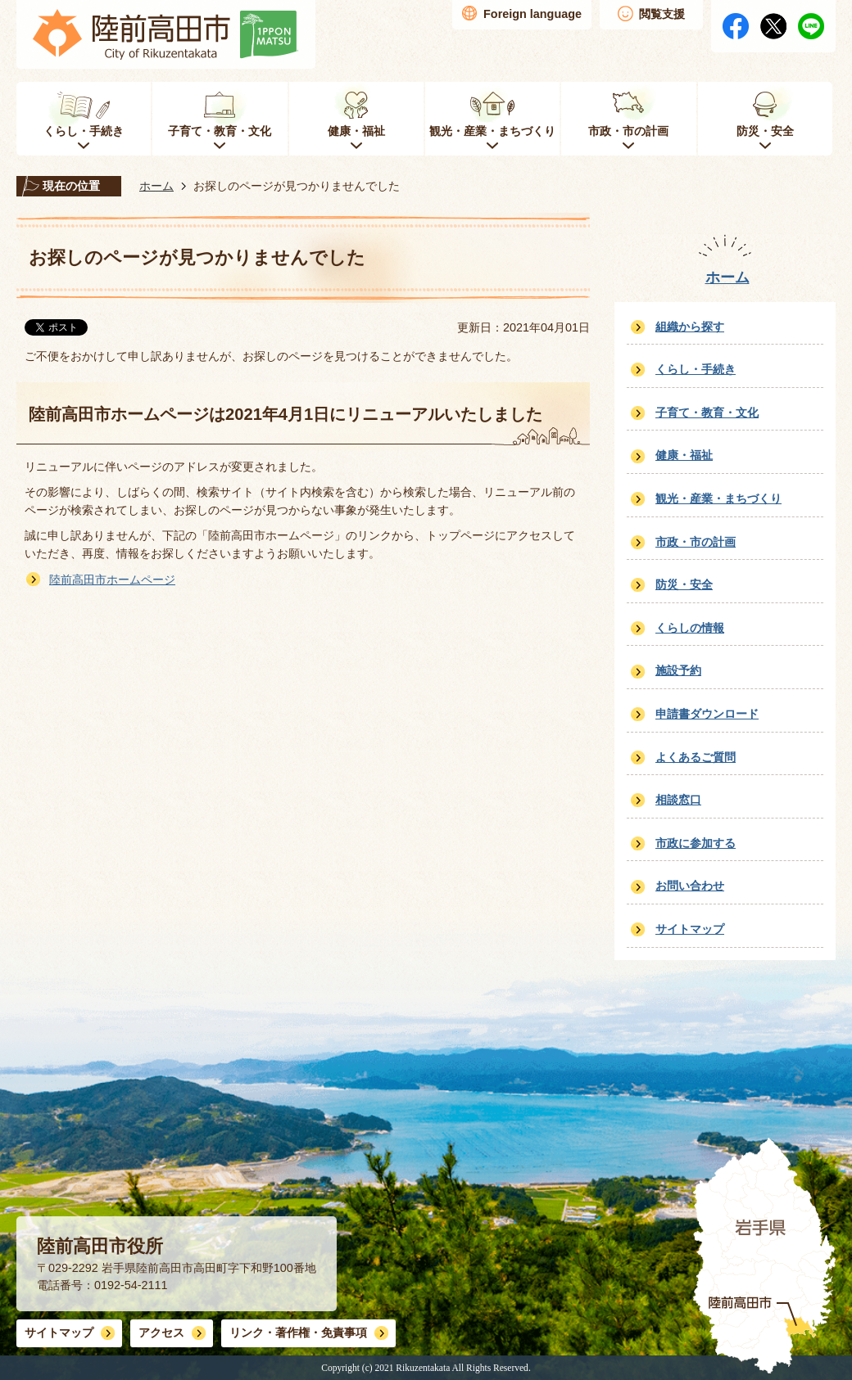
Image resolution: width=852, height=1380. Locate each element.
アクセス (161, 1332)
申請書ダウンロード (707, 713)
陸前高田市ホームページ (112, 579)
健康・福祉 (684, 455)
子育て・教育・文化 (707, 412)
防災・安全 (684, 584)
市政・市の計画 (695, 541)
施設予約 (678, 670)
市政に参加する (695, 843)
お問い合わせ (689, 885)
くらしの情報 (689, 627)
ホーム (156, 185)
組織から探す (689, 326)
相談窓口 (678, 799)
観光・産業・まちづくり (718, 498)
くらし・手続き (695, 369)
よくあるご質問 (695, 757)
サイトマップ (689, 929)
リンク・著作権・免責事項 (298, 1332)
